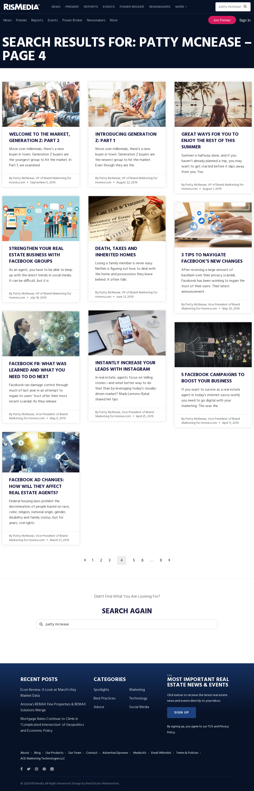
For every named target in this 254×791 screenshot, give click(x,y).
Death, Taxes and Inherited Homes (116, 252)
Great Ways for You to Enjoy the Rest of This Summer (210, 141)
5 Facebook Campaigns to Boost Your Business (212, 378)
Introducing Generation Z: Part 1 (125, 138)
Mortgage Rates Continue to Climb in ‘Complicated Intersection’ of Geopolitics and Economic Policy (52, 725)
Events (109, 6)
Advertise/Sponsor (115, 753)
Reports (91, 6)
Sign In (245, 20)
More (179, 6)
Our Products (54, 753)
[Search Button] (246, 6)
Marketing (137, 690)
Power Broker (132, 6)
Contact (92, 753)
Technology (138, 698)
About (24, 753)
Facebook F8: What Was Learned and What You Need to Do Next (37, 370)
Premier (72, 6)
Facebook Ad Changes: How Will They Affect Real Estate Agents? (36, 486)
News (55, 6)
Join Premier (222, 20)
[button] (181, 712)
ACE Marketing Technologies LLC (42, 758)
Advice (99, 707)
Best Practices (104, 698)
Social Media (139, 707)
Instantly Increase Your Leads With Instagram (125, 366)
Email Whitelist (161, 753)
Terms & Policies (187, 753)
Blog (37, 753)
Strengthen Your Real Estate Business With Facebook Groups (36, 255)
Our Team (74, 753)
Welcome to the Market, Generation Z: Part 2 (39, 138)
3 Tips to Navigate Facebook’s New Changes (212, 258)
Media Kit (139, 753)
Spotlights (101, 690)
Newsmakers (159, 6)
